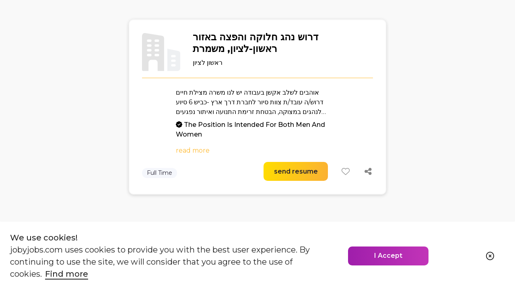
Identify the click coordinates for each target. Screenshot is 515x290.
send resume (296, 171)
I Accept (388, 255)
